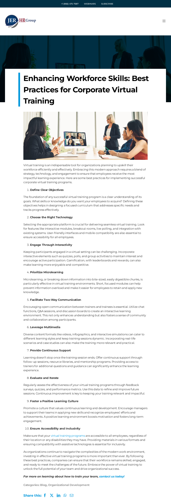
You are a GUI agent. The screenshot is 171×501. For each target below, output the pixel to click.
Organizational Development (69, 485)
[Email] (71, 495)
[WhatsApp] (65, 495)
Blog (43, 485)
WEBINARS (90, 4)
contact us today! (111, 476)
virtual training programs (68, 435)
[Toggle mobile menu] (164, 21)
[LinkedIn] (58, 495)
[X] (51, 495)
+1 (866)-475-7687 (69, 4)
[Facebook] (35, 495)
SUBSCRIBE (107, 4)
